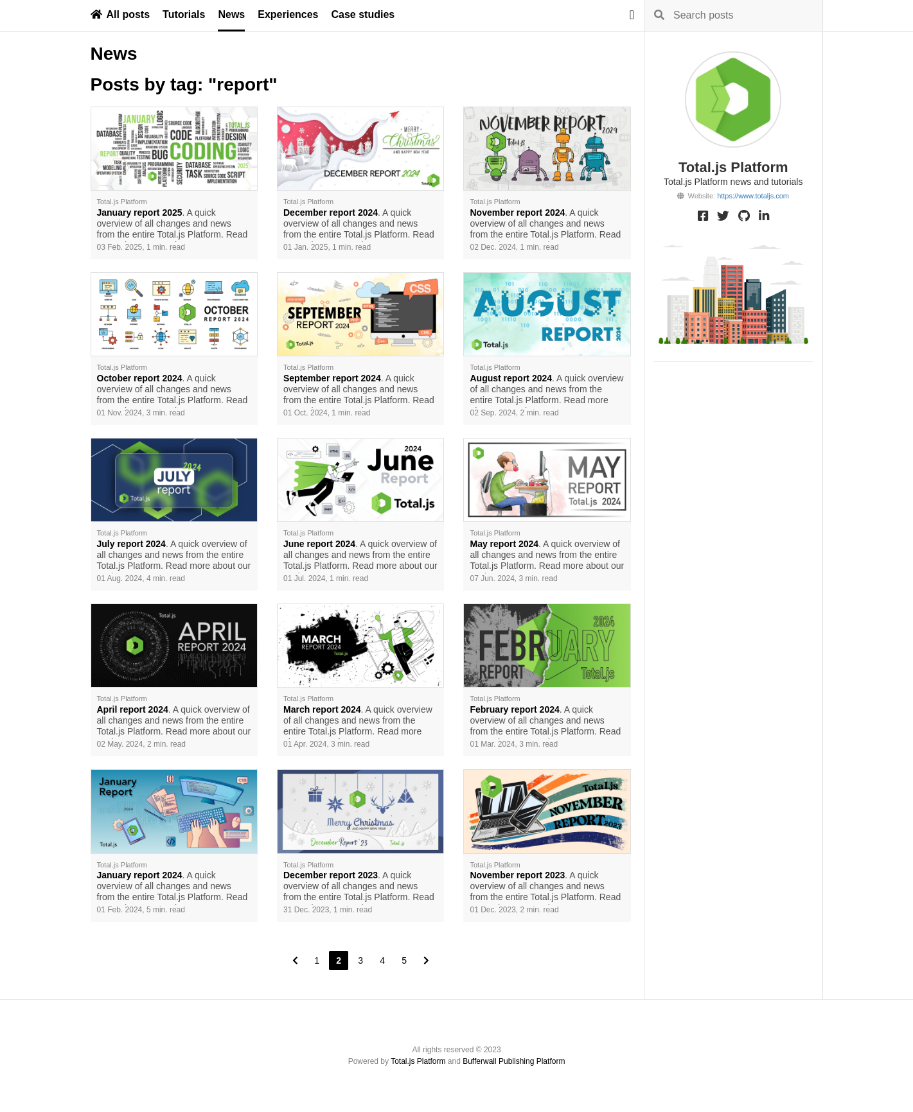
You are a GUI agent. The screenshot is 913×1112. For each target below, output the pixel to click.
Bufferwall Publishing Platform (514, 1061)
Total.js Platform (418, 1061)
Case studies (363, 14)
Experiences (288, 14)
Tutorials (184, 14)
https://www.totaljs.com (753, 196)
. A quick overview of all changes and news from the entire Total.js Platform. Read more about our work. (172, 224)
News (231, 14)
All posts (120, 14)
